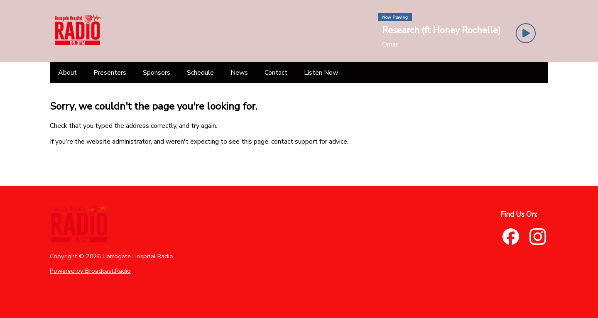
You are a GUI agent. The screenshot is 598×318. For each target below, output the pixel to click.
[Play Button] (526, 33)
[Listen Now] (321, 72)
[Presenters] (110, 72)
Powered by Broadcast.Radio (90, 271)
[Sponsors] (157, 72)
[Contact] (276, 72)
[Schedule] (200, 72)
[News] (239, 72)
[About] (67, 72)
